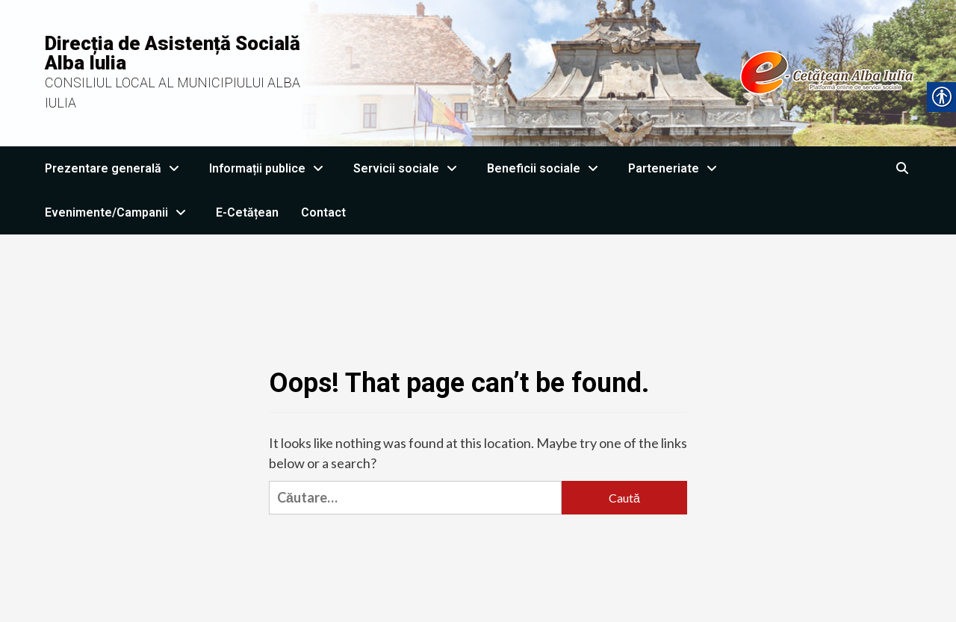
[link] (625, 71)
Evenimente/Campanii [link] (119, 212)
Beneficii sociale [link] (546, 168)
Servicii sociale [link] (409, 168)
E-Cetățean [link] (247, 212)
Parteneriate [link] (676, 168)
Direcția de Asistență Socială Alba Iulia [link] (172, 53)
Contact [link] (323, 212)
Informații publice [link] (270, 168)
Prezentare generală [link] (116, 168)
